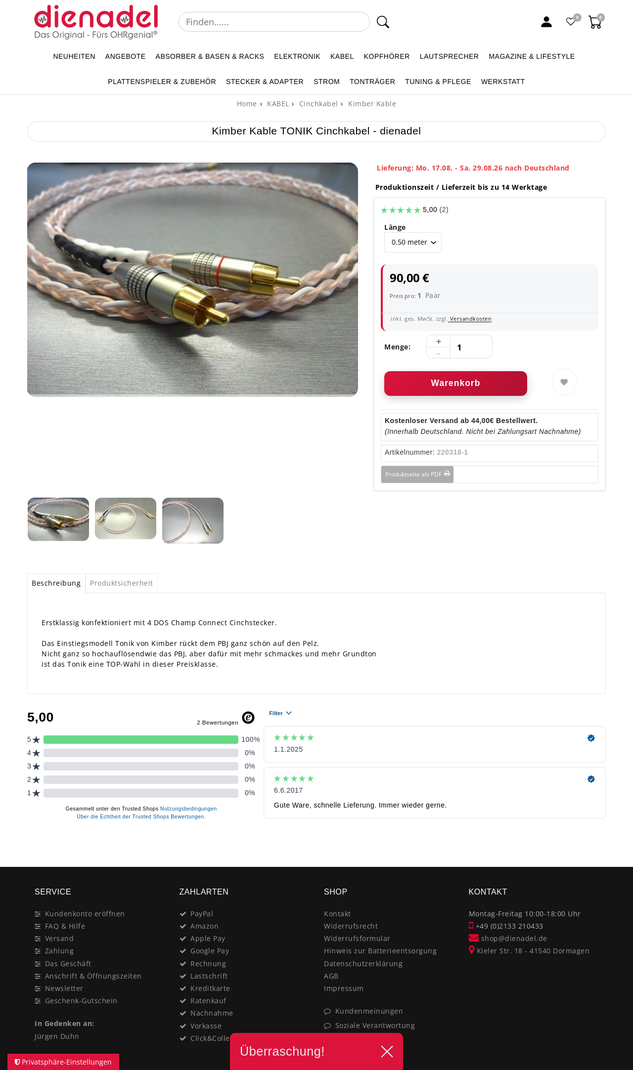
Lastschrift (209, 976)
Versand (59, 938)
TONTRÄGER (372, 82)
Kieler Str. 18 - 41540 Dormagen (529, 950)
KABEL (342, 56)
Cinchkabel (317, 103)
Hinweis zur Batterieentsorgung (380, 950)
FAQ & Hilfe (65, 926)
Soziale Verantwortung (375, 1025)
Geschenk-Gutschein (81, 1000)
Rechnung (208, 963)
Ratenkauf (208, 1000)
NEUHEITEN (74, 56)
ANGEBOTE (125, 56)
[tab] (56, 583)
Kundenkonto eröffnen (85, 913)
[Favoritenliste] (571, 21)
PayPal (201, 913)
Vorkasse (206, 1025)
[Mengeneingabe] (459, 347)
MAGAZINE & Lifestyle (532, 56)
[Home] (247, 103)
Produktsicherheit (121, 583)
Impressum (344, 988)
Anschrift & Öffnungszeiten (93, 976)
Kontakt (337, 913)
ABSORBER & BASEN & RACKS (210, 56)
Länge (395, 227)
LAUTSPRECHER (449, 56)
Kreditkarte (210, 988)
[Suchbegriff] (274, 22)
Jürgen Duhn (57, 1036)
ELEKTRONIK (297, 56)
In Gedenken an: (64, 1023)
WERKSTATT (503, 82)
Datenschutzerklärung (363, 963)
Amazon (204, 926)
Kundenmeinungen (369, 1011)
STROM (327, 82)
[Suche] (383, 22)
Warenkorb (456, 383)
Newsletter (64, 988)
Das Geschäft (68, 963)
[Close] (593, 845)
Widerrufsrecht (351, 926)
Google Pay (209, 950)
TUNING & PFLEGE (438, 82)
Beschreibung (56, 583)
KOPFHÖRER (387, 56)
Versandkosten (470, 318)
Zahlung (59, 950)
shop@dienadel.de (508, 938)
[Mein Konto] (546, 21)
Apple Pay (208, 938)
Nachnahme (211, 1013)
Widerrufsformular (357, 938)
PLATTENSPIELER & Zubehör (162, 82)
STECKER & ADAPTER (265, 82)
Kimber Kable (371, 103)
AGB (331, 976)
